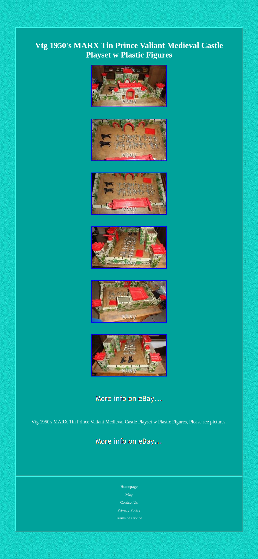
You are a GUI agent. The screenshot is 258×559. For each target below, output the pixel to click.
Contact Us (129, 502)
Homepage (129, 486)
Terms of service (129, 518)
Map (129, 494)
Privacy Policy (129, 510)
